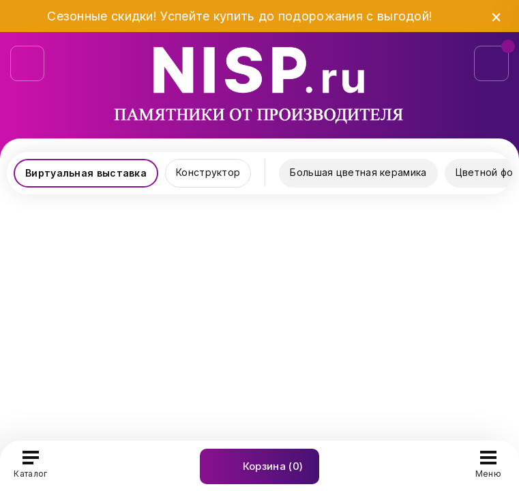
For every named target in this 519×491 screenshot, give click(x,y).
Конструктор (208, 172)
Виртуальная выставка (86, 173)
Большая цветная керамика (358, 172)
